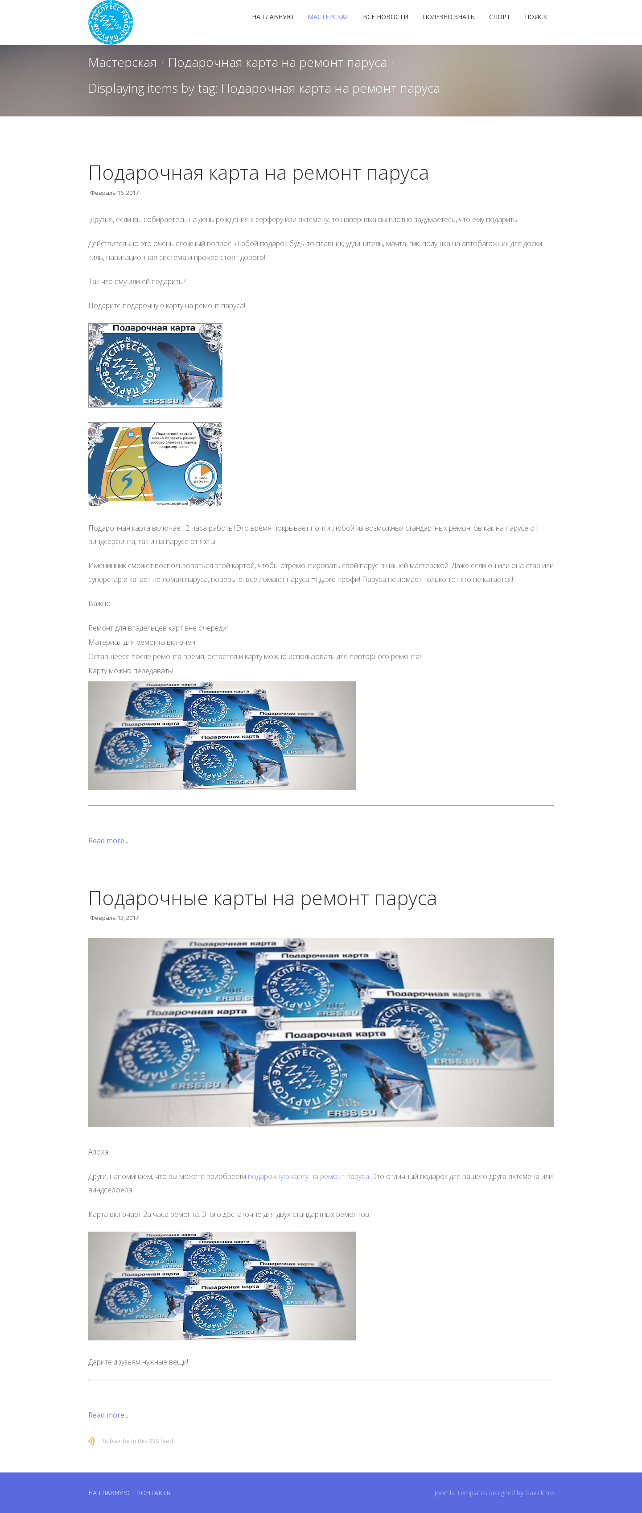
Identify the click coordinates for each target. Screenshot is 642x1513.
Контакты (154, 1492)
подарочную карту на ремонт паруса (308, 1176)
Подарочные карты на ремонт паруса (262, 897)
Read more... (108, 840)
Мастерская (328, 16)
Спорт (499, 16)
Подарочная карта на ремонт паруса (277, 62)
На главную (272, 16)
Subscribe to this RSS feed (138, 1441)
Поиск (536, 16)
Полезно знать (449, 16)
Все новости (385, 16)
